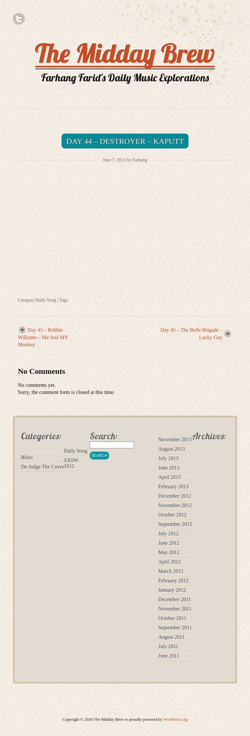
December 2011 (174, 599)
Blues (27, 457)
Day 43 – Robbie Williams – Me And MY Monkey (43, 337)
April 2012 (169, 561)
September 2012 (175, 524)
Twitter (19, 19)
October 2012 (172, 514)
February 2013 (173, 486)
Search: (104, 436)
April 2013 (169, 477)
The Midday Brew (125, 53)
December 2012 (174, 496)
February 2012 (173, 580)
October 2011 (172, 618)
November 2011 (175, 608)
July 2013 (168, 458)
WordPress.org (175, 719)
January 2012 (172, 590)
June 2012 (168, 543)
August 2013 (171, 449)
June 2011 (168, 656)
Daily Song (46, 300)
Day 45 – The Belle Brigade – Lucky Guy (191, 333)
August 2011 (171, 637)
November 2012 (175, 505)
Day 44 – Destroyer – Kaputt (125, 141)
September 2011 (175, 627)
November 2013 (175, 439)
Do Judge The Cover (42, 466)
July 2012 (168, 533)
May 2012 (168, 552)
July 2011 (168, 646)
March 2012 (171, 571)
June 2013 (168, 467)
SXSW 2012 (71, 463)
